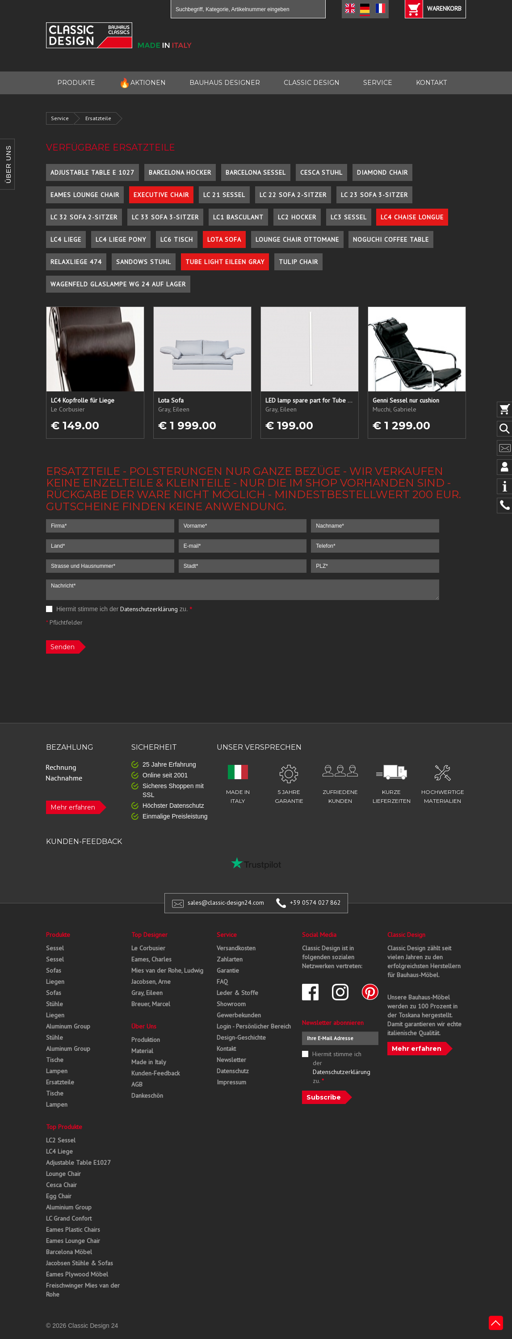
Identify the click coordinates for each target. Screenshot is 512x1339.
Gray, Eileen (147, 993)
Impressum (231, 1082)
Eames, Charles (151, 959)
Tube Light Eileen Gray (224, 262)
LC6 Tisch (176, 239)
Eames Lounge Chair (84, 195)
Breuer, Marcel (150, 1004)
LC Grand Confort (69, 1218)
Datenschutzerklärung (149, 609)
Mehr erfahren (72, 807)
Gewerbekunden (239, 1015)
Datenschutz (233, 1071)
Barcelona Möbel (69, 1252)
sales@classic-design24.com (226, 902)
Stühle (54, 1004)
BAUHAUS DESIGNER (224, 83)
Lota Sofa (224, 239)
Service (60, 118)
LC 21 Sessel (224, 195)
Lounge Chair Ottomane (297, 239)
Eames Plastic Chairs (73, 1230)
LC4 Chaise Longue (412, 217)
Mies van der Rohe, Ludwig (167, 970)
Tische (54, 1060)
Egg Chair (58, 1196)
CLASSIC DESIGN (312, 83)
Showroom (231, 1004)
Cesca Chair (61, 1185)
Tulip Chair (298, 262)
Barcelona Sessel (256, 172)
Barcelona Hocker (180, 172)
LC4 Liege (65, 239)
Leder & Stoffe (237, 993)
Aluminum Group (68, 1026)
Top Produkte (64, 1127)
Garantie (228, 970)
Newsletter (231, 1060)
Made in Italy (148, 1062)
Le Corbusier (148, 948)
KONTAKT (431, 83)
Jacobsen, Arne (151, 982)
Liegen (55, 982)
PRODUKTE (76, 83)
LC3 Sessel (349, 217)
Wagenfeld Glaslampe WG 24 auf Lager (118, 284)
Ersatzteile (98, 118)
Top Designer (149, 935)
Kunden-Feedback (155, 1073)
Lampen (56, 1071)
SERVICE (377, 83)
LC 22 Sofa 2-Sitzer (293, 195)
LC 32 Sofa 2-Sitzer (84, 217)
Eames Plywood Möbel (77, 1274)
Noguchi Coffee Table (391, 239)
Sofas (53, 970)
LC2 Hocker (297, 217)
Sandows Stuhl (143, 262)
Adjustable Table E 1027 (92, 172)
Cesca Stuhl (321, 172)
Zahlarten (230, 959)
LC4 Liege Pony (121, 239)
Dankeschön (147, 1095)
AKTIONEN (142, 82)
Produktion (145, 1040)
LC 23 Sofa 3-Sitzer (374, 195)
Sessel (55, 948)
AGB (137, 1084)
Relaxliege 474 (76, 262)
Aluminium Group (69, 1207)
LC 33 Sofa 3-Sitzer (165, 217)
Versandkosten (236, 948)
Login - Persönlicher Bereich (254, 1026)
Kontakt (226, 1049)
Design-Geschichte (241, 1037)
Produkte (58, 935)
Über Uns (143, 1026)
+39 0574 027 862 (315, 902)
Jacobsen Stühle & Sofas (79, 1263)
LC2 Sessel (61, 1140)
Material (142, 1051)
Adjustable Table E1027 (78, 1163)
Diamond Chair (382, 172)
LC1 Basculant (238, 217)
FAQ (222, 982)
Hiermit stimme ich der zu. (119, 609)
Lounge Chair (63, 1174)
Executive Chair (161, 195)
